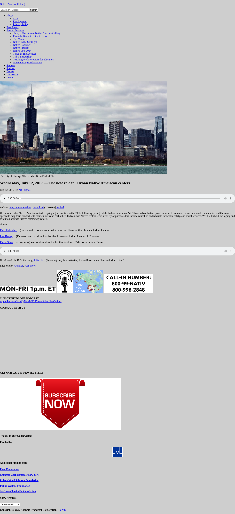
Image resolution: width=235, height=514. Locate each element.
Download (38, 207)
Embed (60, 207)
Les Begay (6, 236)
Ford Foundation (9, 469)
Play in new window (20, 207)
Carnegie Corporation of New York (19, 474)
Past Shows (30, 265)
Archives (18, 265)
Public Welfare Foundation (15, 486)
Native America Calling (12, 4)
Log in (62, 509)
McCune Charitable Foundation (18, 491)
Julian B (38, 260)
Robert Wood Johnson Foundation (19, 480)
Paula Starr (6, 242)
